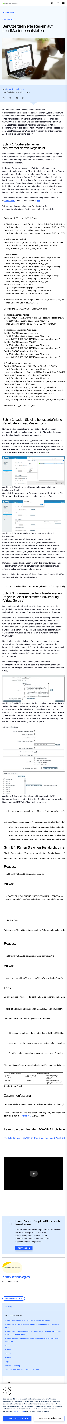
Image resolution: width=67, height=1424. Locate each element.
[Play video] (34, 1174)
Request (8, 1346)
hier (38, 201)
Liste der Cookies (18, 1411)
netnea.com (9, 201)
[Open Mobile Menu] (63, 3)
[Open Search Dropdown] (58, 3)
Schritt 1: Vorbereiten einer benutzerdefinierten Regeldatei (27, 1320)
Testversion (24, 1248)
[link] (3, 98)
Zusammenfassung (12, 1366)
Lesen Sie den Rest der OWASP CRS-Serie (22, 1370)
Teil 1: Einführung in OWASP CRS (19, 1138)
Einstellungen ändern (49, 1418)
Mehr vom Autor (12, 1298)
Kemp (27, 1116)
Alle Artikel (9, 12)
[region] (33, 1404)
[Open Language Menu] (52, 3)
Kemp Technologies (16, 1277)
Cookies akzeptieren (17, 1418)
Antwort (8, 1350)
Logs (7, 1362)
